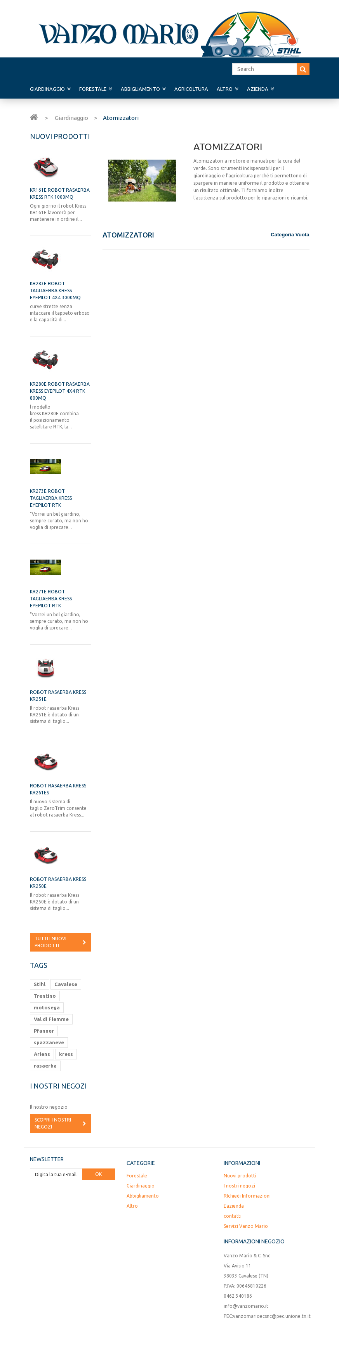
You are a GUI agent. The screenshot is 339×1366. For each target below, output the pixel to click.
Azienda (257, 89)
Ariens (42, 1054)
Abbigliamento (140, 89)
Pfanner (44, 1030)
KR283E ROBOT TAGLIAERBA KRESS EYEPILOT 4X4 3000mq (55, 290)
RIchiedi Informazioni (247, 1195)
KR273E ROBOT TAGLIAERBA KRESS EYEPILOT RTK (51, 498)
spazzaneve (49, 1042)
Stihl (39, 984)
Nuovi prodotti (60, 136)
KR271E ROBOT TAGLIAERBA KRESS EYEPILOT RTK (51, 598)
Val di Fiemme (51, 1019)
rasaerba (45, 1065)
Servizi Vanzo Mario (246, 1226)
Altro (225, 89)
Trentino (45, 995)
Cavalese (65, 984)
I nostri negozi (58, 1086)
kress (66, 1054)
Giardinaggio (47, 89)
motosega (47, 1007)
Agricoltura (191, 89)
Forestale (92, 89)
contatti (233, 1216)
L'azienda (234, 1205)
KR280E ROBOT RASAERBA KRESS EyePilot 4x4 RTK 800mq (60, 390)
